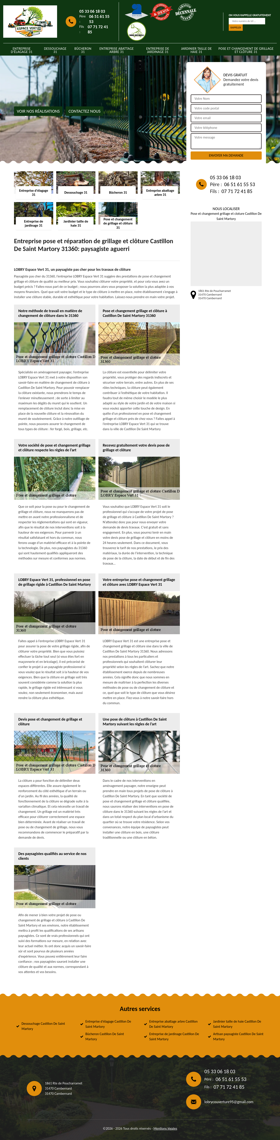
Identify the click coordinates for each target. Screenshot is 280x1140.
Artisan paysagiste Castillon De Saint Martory (238, 1036)
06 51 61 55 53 (99, 19)
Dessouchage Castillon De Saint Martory (43, 1026)
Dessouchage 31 (55, 50)
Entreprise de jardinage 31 (157, 50)
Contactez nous (84, 111)
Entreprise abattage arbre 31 (117, 50)
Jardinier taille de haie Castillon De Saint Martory (237, 1024)
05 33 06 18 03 (92, 11)
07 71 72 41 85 (98, 29)
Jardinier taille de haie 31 (196, 50)
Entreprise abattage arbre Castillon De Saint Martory (173, 1024)
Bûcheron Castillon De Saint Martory (105, 1036)
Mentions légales (165, 1128)
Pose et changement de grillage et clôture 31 (246, 50)
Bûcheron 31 (83, 50)
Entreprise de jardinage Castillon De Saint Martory (174, 1036)
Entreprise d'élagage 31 (21, 50)
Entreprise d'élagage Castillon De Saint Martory (108, 1024)
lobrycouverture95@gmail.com (228, 1102)
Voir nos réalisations (38, 111)
